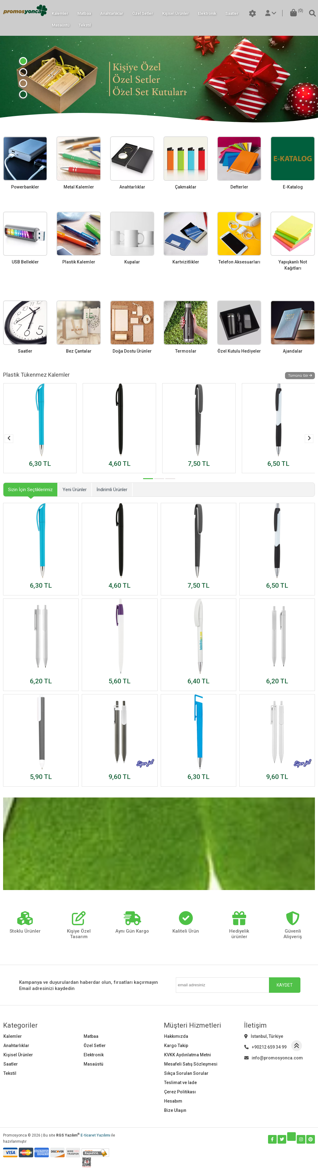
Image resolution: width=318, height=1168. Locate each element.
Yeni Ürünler (75, 489)
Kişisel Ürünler (175, 13)
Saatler (231, 13)
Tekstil (85, 25)
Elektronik (207, 13)
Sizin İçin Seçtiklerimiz (30, 489)
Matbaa (84, 13)
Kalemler (60, 13)
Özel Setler (142, 13)
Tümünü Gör (300, 376)
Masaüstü (60, 25)
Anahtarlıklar (111, 13)
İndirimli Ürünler (112, 489)
